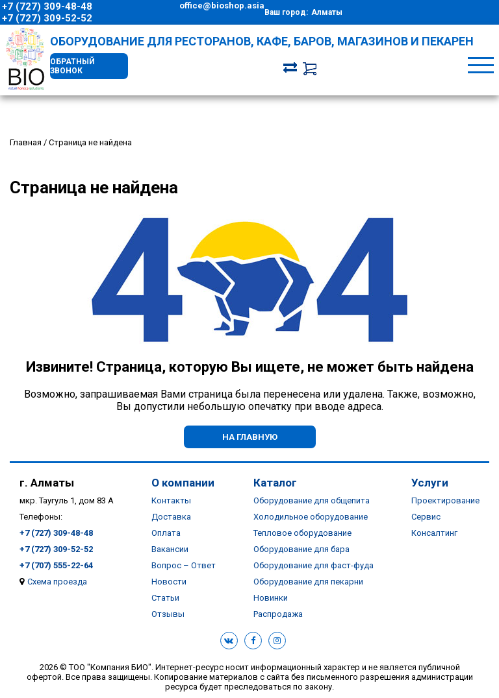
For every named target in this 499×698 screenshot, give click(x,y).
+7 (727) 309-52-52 (47, 18)
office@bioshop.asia (221, 5)
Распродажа (278, 614)
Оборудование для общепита (311, 500)
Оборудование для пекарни (308, 581)
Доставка (171, 517)
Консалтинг (434, 533)
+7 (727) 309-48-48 (47, 6)
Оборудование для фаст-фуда (313, 565)
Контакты (171, 500)
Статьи (165, 598)
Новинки (270, 598)
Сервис (426, 517)
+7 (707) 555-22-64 (56, 565)
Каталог (275, 482)
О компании (182, 482)
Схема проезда (57, 581)
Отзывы (168, 614)
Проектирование (445, 500)
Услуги (429, 482)
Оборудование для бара (301, 549)
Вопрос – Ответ (183, 565)
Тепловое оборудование (302, 533)
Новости (168, 581)
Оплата (166, 533)
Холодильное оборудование (310, 517)
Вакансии (169, 549)
